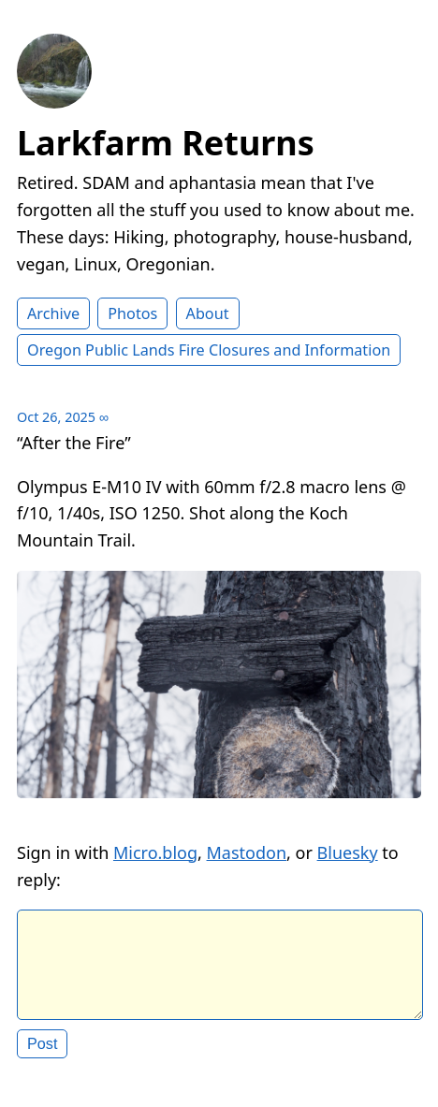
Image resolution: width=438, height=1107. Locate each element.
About (207, 313)
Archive (53, 313)
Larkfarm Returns (165, 143)
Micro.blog (155, 852)
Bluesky (347, 852)
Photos (132, 313)
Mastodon (247, 852)
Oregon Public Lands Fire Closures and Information (208, 350)
